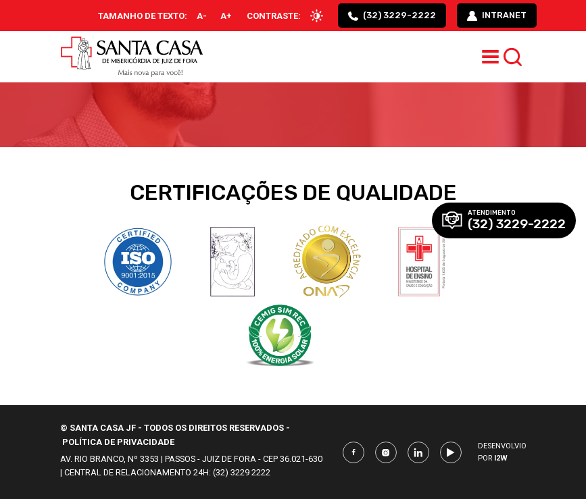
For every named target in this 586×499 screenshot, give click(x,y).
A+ (226, 16)
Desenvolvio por (502, 452)
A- (202, 16)
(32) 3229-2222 (392, 15)
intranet (497, 15)
